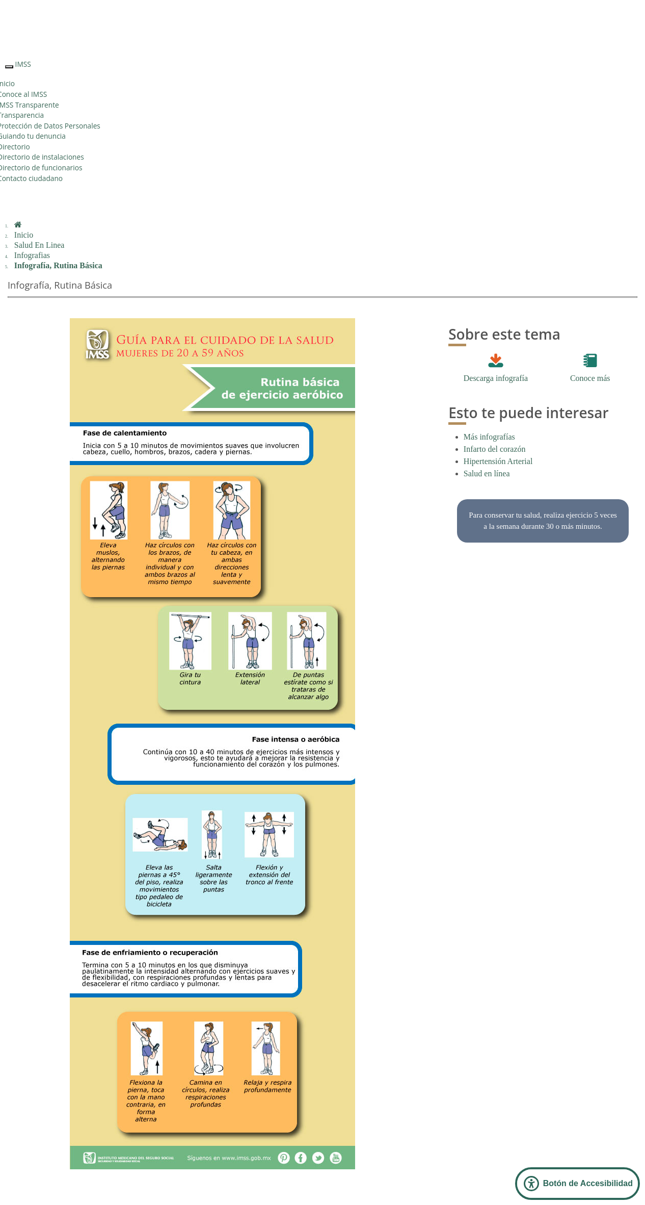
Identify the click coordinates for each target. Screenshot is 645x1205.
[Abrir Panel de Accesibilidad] (577, 1183)
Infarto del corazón (495, 449)
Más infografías (489, 436)
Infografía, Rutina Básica (58, 265)
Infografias (32, 255)
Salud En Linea (39, 245)
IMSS (23, 64)
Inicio (23, 234)
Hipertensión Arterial (498, 461)
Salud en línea (487, 473)
